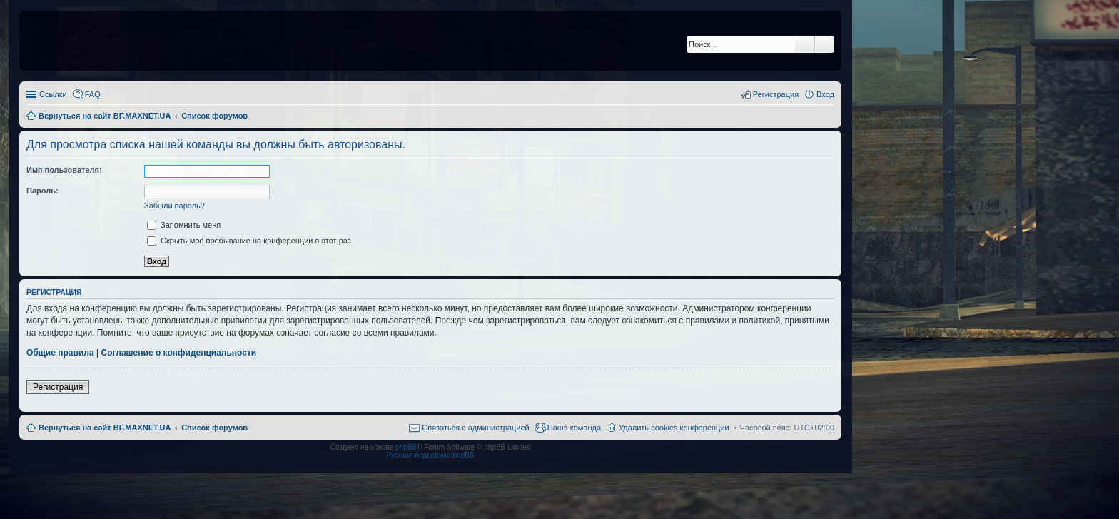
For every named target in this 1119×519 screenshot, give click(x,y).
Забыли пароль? (174, 205)
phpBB (406, 447)
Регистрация (58, 387)
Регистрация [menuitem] (776, 94)
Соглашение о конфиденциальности (179, 353)
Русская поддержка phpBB (430, 455)
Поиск (804, 44)
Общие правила (60, 353)
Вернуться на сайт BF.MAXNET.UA (105, 427)
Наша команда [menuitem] (574, 427)
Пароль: (42, 190)
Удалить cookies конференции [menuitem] (674, 427)
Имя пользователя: (64, 170)
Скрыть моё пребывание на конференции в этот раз (249, 240)
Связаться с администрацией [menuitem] (475, 427)
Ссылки (53, 94)
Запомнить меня (184, 225)
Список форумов (214, 427)
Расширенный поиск (824, 44)
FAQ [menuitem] (93, 94)
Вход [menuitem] (825, 94)
